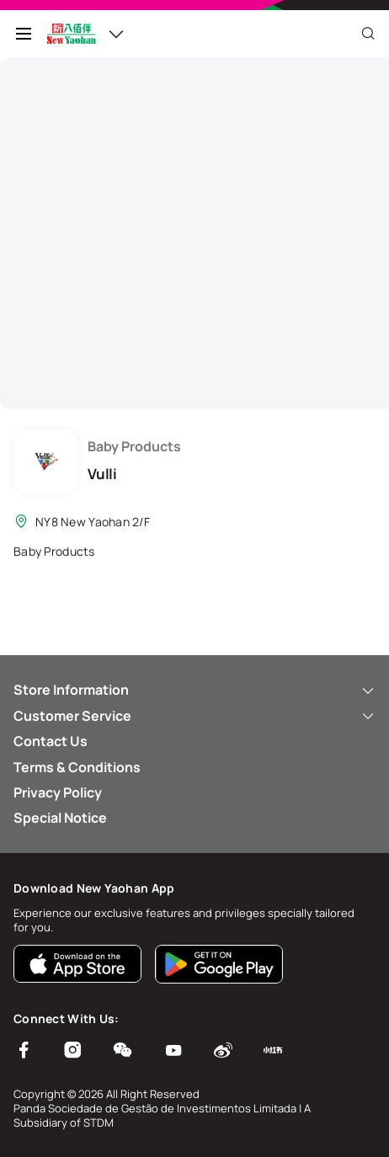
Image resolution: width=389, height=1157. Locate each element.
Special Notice (60, 817)
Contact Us (50, 741)
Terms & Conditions (77, 767)
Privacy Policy (57, 792)
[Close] (368, 33)
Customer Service (194, 715)
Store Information (194, 689)
